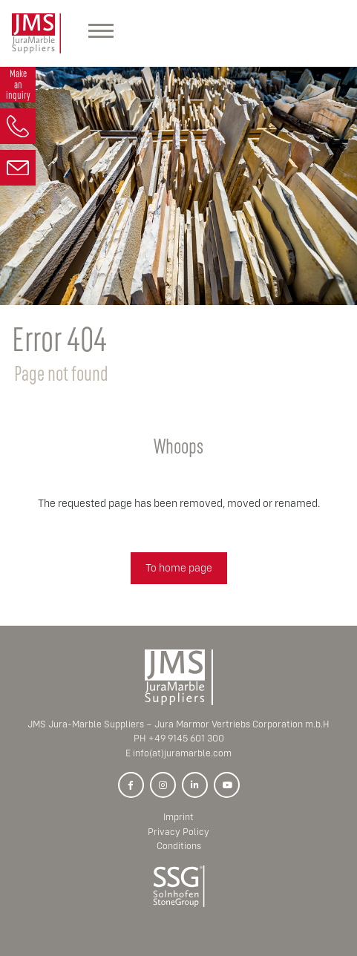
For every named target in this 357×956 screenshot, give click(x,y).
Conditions (179, 845)
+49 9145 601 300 (186, 738)
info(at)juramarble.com (182, 753)
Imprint (178, 816)
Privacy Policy (178, 831)
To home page (178, 567)
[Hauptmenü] (101, 33)
